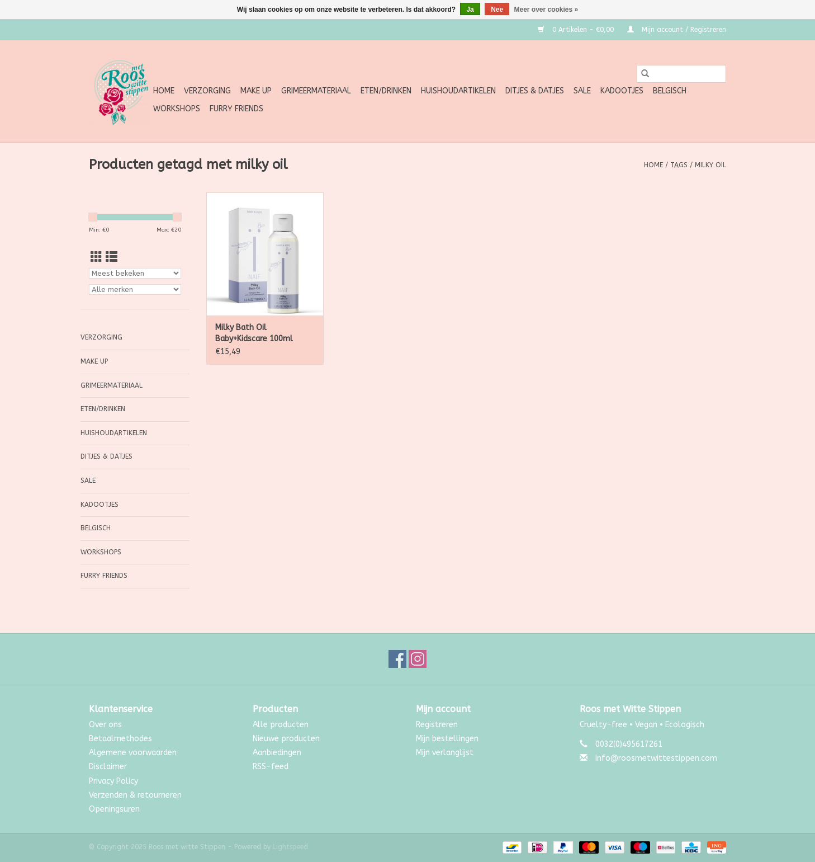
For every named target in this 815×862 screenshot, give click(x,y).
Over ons (105, 724)
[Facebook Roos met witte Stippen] (397, 659)
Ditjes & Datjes (534, 91)
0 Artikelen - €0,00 (577, 30)
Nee (497, 9)
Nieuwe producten (286, 738)
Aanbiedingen (277, 752)
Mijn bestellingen (447, 738)
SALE (582, 91)
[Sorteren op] (135, 273)
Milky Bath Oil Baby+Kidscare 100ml (254, 333)
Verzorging (207, 91)
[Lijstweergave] (111, 258)
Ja (469, 9)
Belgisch (669, 91)
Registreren (437, 724)
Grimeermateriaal (316, 91)
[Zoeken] (681, 74)
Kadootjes (621, 91)
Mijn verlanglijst (444, 752)
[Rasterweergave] (96, 258)
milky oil (710, 165)
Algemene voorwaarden (133, 752)
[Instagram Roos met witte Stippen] (418, 659)
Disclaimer (108, 766)
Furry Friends (236, 109)
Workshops (176, 109)
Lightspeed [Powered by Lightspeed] (290, 847)
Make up (256, 91)
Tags (679, 165)
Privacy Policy (113, 781)
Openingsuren (114, 809)
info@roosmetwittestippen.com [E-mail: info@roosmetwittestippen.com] (656, 758)
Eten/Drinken (386, 91)
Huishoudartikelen (458, 91)
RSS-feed (270, 766)
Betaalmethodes (120, 738)
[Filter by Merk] (135, 289)
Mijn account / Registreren (676, 30)
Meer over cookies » (546, 9)
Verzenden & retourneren (135, 795)
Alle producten (281, 724)
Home (163, 91)
